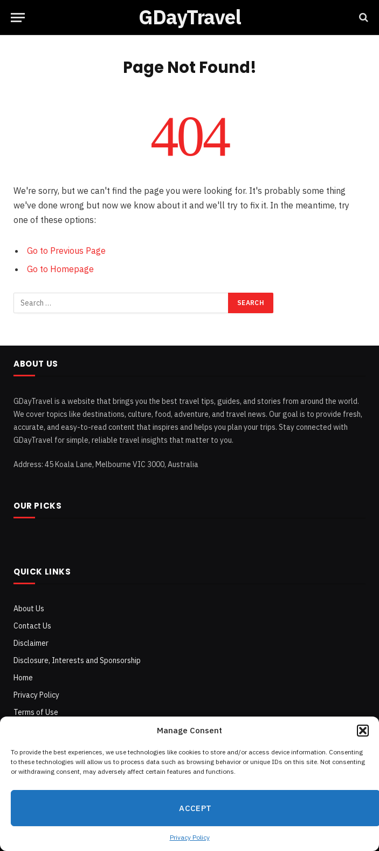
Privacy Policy (190, 837)
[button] (362, 730)
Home (23, 678)
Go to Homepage (60, 269)
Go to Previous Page (66, 250)
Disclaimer (31, 643)
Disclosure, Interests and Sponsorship (77, 660)
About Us (28, 608)
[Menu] (18, 17)
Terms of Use (35, 712)
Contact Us (32, 626)
